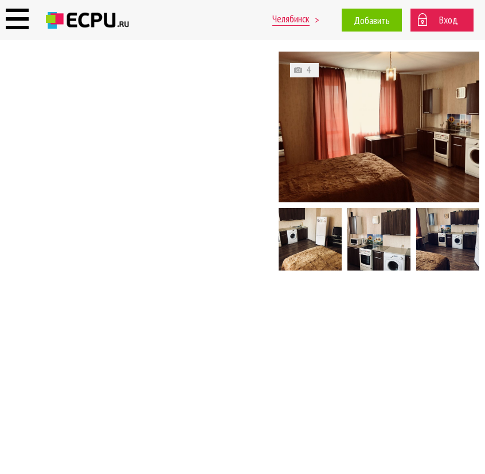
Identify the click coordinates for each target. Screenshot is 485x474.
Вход (448, 19)
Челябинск (291, 18)
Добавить (372, 20)
